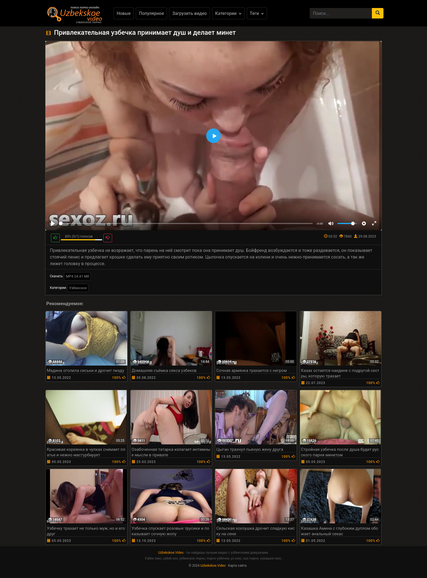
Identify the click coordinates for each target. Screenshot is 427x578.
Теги (257, 13)
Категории (228, 13)
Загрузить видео (189, 13)
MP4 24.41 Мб (77, 276)
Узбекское (78, 288)
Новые (124, 13)
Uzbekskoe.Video (170, 553)
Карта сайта (237, 566)
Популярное (151, 13)
